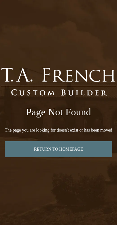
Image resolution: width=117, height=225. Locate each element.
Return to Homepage (58, 149)
